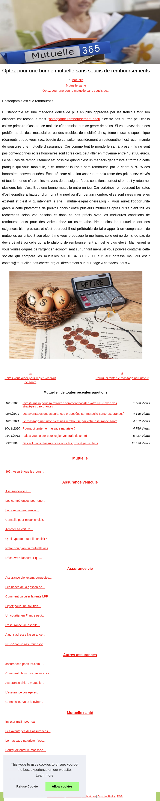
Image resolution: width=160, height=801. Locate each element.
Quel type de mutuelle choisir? (26, 538)
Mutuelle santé (76, 85)
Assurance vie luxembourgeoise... (28, 577)
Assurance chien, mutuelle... (24, 682)
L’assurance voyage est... (22, 692)
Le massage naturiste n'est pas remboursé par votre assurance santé (70, 421)
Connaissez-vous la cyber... (24, 702)
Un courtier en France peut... (25, 615)
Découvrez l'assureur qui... (23, 558)
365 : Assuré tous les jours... (24, 471)
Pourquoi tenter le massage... (25, 750)
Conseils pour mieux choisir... (25, 519)
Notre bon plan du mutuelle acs (26, 548)
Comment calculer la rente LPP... (27, 596)
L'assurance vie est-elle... (22, 625)
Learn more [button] (44, 775)
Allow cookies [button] (62, 786)
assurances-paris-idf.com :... (24, 664)
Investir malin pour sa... (21, 721)
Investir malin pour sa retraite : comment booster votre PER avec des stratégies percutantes (70, 405)
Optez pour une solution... (23, 606)
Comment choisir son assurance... (28, 673)
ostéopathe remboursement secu (74, 119)
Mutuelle (77, 80)
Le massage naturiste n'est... (25, 740)
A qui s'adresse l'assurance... (25, 634)
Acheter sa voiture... (19, 529)
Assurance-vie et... (18, 491)
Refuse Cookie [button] (27, 786)
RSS (119, 796)
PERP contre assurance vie (24, 644)
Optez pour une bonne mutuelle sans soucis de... (76, 90)
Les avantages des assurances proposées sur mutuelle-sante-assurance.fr (74, 413)
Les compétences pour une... (25, 500)
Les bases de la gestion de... (25, 587)
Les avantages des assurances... (27, 731)
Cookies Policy (106, 796)
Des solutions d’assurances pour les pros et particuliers (60, 443)
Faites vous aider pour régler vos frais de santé (30, 380)
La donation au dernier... (22, 510)
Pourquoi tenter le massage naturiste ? (122, 378)
